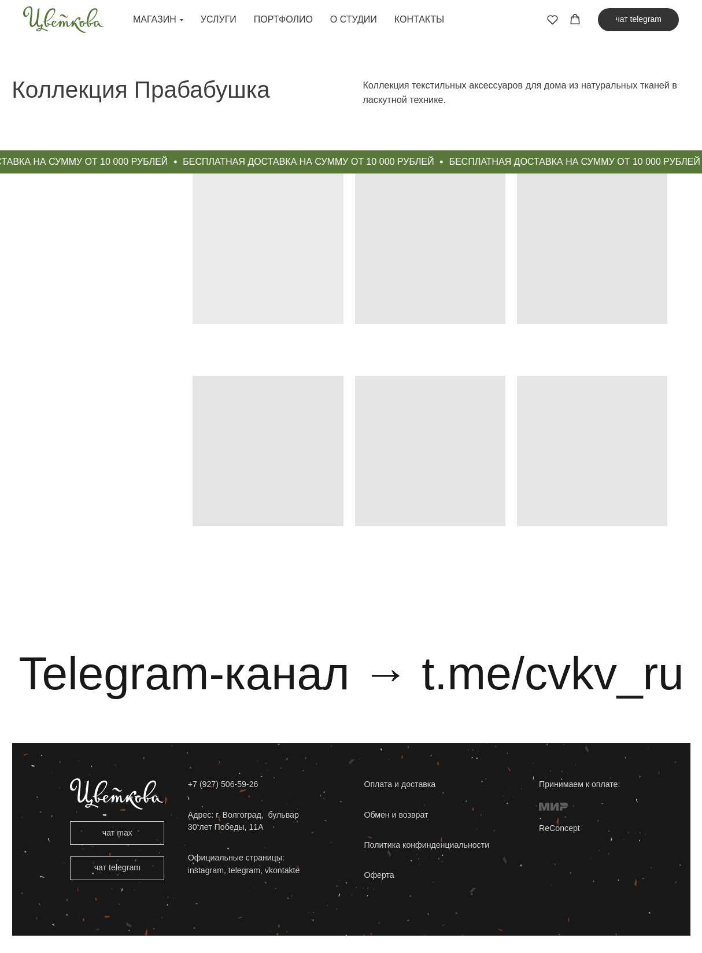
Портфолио (283, 19)
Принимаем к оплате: (579, 784)
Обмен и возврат (396, 814)
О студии (353, 19)
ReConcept (559, 828)
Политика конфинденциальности (426, 844)
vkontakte (282, 870)
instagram (206, 870)
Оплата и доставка (399, 784)
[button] (552, 19)
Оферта (379, 875)
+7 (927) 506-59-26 (223, 784)
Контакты (419, 19)
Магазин (154, 19)
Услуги (219, 19)
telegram (243, 870)
